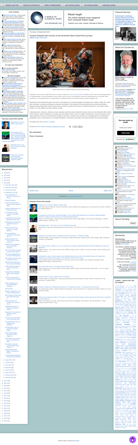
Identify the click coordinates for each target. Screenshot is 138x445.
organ (132, 379)
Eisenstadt (118, 334)
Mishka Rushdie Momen (128, 199)
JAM (116, 354)
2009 (5, 411)
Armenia (123, 290)
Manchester (122, 361)
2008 (5, 413)
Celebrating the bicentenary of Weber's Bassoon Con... (13, 223)
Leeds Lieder (132, 355)
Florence (126, 341)
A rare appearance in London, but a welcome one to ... (12, 302)
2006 (5, 418)
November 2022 (10, 187)
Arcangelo (117, 290)
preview (118, 388)
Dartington (122, 329)
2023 (5, 180)
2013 (5, 401)
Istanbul (128, 352)
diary (134, 329)
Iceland (130, 350)
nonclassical (129, 370)
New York (123, 368)
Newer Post (34, 191)
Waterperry (123, 419)
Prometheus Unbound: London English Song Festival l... (12, 345)
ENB (125, 334)
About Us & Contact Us (31, 5)
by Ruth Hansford (124, 310)
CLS (120, 320)
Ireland (124, 352)
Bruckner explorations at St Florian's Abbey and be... (13, 291)
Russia (131, 393)
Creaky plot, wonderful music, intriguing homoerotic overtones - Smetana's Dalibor (63, 235)
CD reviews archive (91, 5)
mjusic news (129, 361)
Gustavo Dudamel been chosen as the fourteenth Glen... (13, 204)
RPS (128, 393)
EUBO (134, 335)
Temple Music (129, 408)
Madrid (116, 361)
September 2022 (10, 192)
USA (131, 416)
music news (43, 38)
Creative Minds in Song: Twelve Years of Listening (53, 276)
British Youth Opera (120, 303)
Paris (125, 383)
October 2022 (9, 190)
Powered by (125, 139)
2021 (5, 381)
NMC (124, 370)
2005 (5, 421)
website (134, 419)
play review (133, 384)
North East (118, 371)
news (134, 368)
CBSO (132, 313)
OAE (119, 374)
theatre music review (121, 413)
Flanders (121, 341)
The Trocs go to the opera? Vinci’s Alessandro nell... (12, 318)
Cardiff (128, 313)
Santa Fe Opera (129, 396)
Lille (121, 358)
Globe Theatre (120, 344)
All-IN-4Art (124, 289)
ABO (116, 287)
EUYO (116, 337)
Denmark (128, 329)
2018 (5, 388)
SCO (135, 396)
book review (132, 300)
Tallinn (123, 408)
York (120, 427)
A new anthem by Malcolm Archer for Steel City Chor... (12, 268)
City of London (128, 319)
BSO (130, 304)
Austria (130, 290)
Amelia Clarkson (127, 185)
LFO (135, 357)
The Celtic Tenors (122, 151)
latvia (135, 354)
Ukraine (127, 416)
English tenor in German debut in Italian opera (52, 205)
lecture (121, 355)
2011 (5, 405)
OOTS (131, 374)
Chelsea (117, 317)
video (129, 418)
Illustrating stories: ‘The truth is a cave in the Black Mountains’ (57, 225)
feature (129, 337)
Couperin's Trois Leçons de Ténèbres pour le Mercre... (13, 313)
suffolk (128, 407)
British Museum (132, 301)
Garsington (123, 342)
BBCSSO (133, 296)
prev (135, 386)
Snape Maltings (119, 400)
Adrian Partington (128, 154)
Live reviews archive (72, 5)
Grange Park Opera (122, 347)
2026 (5, 173)
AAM (134, 286)
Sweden (134, 407)
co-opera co (129, 320)
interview (118, 352)
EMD (122, 334)
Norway (128, 373)
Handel (124, 350)
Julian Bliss (127, 211)
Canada (36, 38)
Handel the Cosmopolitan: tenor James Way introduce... (12, 246)
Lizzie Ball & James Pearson (125, 182)
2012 (5, 403)
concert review (122, 324)
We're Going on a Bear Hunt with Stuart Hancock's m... (13, 297)
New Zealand (129, 368)
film (127, 339)
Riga (128, 391)
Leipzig (117, 357)
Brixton (122, 304)
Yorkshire (124, 427)
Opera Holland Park (121, 376)
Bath (116, 295)
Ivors (135, 352)
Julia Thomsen (127, 164)
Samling (122, 396)
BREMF (117, 301)
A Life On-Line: (129, 286)
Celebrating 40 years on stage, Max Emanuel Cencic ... (12, 308)
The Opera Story (123, 411)
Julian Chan (124, 179)
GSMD (117, 348)
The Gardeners (124, 410)
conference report (119, 326)
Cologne (117, 322)
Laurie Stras (120, 203)
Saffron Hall (123, 394)
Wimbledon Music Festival (122, 426)
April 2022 (8, 370)
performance (132, 383)
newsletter (117, 370)
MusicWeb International (129, 266)
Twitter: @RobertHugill (52, 5)
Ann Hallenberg (130, 194)
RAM (131, 388)
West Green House (130, 421)
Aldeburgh (118, 289)
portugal (122, 386)
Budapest (134, 304)
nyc (132, 373)
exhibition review (122, 337)
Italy (132, 352)
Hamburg (117, 350)
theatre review (132, 413)
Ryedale (117, 394)
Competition (125, 322)
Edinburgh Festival (131, 332)
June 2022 (8, 365)
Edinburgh (122, 332)
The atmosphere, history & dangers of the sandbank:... (12, 323)
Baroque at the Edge (131, 293)
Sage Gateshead (131, 394)
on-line (123, 374)
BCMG (117, 298)
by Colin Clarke (129, 307)
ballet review (125, 292)
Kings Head (121, 354)
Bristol (126, 301)
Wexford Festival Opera (128, 422)
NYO (135, 373)
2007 (5, 416)
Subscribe (126, 133)
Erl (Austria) (122, 335)
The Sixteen (132, 411)
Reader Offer (118, 390)
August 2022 (9, 360)
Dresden (117, 331)
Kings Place (129, 354)
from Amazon (125, 244)
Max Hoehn (125, 161)
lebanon (117, 355)
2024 (5, 178)
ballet (119, 292)
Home (71, 191)
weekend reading (119, 421)
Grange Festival (131, 345)
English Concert (131, 334)
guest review (132, 348)
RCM (135, 388)
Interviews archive (109, 5)
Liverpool (125, 358)
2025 (5, 175)
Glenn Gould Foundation (76, 94)
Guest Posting (124, 348)
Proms (125, 388)
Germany (133, 342)
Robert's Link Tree (12, 5)
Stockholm (118, 405)
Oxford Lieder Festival (125, 381)
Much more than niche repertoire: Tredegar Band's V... (11, 229)
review (117, 391)
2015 (5, 396)
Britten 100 (129, 303)
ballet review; (133, 292)
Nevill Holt (133, 366)
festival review (123, 339)
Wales (117, 419)
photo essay (126, 384)
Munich (134, 361)
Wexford (117, 422)
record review (127, 390)
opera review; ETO (125, 379)
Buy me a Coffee (128, 109)
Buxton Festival (129, 306)
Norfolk (134, 370)
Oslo (135, 379)
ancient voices (132, 289)
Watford (129, 419)
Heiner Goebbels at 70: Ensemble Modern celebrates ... (11, 284)
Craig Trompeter (121, 176)
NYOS (116, 374)
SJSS (121, 399)
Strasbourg (124, 405)
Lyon (135, 360)
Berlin (134, 298)
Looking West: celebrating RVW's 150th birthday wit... (12, 273)
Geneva (129, 342)
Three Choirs (119, 414)
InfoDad (134, 271)
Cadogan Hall (132, 312)
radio (128, 388)
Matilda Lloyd (127, 212)
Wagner (134, 418)
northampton (133, 371)
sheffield (117, 399)
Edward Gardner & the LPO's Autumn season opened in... (12, 240)
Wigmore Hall (120, 424)
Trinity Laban (129, 414)
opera (134, 374)
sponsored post (126, 404)
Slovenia (126, 399)
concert (134, 322)
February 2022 (9, 375)
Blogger (77, 440)
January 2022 (9, 377)
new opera (117, 368)
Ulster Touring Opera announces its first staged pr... (11, 334)
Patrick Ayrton (127, 197)
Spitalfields (118, 404)
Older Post (108, 191)
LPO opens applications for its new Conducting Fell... (13, 254)
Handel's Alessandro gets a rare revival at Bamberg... (13, 262)
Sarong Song (9, 288)
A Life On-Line (119, 286)
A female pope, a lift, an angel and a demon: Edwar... (11, 329)
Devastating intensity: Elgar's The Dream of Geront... (12, 351)
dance (116, 329)
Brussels (126, 304)
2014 (5, 398)
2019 (5, 385)
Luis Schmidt (127, 148)
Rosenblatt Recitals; (121, 393)
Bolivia (125, 300)
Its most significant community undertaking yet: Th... (12, 235)
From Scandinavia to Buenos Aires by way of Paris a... (12, 196)
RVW (135, 393)
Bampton (117, 293)
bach (116, 292)
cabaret (125, 312)
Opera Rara (127, 378)
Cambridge (118, 313)
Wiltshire (134, 424)
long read (124, 360)
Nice (122, 370)
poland (116, 386)
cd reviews (133, 316)
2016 (5, 393)
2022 (5, 183)
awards (134, 290)
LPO (128, 360)
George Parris (127, 181)
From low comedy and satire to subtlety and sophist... (13, 250)
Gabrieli (117, 342)
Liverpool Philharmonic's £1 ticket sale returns (13, 209)
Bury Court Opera (119, 306)
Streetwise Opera (132, 405)
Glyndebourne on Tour (121, 345)
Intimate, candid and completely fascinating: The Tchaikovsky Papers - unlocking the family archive (68, 287)
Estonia (127, 335)
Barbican (122, 293)
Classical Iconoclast (133, 262)
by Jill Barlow (127, 309)
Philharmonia (118, 384)
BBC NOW (127, 296)
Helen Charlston (131, 158)
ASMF (126, 290)
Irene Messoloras (128, 157)
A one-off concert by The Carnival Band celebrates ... (13, 279)
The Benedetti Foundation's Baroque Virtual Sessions (13, 356)
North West (126, 371)
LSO (132, 360)
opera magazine (131, 376)
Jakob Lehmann (128, 208)
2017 (5, 390)
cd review (124, 316)
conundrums (128, 326)
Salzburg (117, 396)
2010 (5, 408)
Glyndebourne (132, 344)
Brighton (122, 301)
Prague (127, 386)
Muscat (127, 363)
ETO (131, 336)
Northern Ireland (120, 373)
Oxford (117, 381)
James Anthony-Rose (123, 190)
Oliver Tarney (127, 166)
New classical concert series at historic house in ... (13, 259)
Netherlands (127, 366)
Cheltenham (124, 317)
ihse (135, 350)
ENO (116, 336)
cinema (122, 319)
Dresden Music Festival (127, 331)
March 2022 (9, 372)
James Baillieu (125, 152)
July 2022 (8, 362)
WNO (130, 426)
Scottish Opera (125, 397)
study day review (120, 407)
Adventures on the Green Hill (127, 287)
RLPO (130, 391)
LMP (130, 358)
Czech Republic (132, 327)
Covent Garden (123, 328)
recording (133, 390)
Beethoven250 (125, 298)
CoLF (134, 320)
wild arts (129, 424)
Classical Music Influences (122, 95)
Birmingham (118, 300)
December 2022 (10, 185)
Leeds (126, 355)
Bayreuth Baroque (124, 295)
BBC (122, 297)
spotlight (133, 404)
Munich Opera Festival (120, 363)
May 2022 (8, 367)
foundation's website (48, 122)
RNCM (134, 391)
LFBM (132, 357)
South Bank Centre (129, 402)
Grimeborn (133, 347)
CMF (123, 320)
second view (133, 397)
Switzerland (118, 408)
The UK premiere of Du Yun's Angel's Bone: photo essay (55, 266)
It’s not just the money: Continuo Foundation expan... (12, 214)
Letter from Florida (125, 357)
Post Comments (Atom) (75, 196)
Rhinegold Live (122, 391)
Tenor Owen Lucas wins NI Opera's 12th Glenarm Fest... (12, 340)
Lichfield (117, 358)
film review (131, 339)
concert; (134, 324)
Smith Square (133, 399)
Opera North (119, 378)
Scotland (117, 397)
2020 (5, 383)
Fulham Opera (132, 341)
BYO (121, 312)
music (131, 363)
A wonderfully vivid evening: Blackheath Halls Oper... (13, 218)
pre (131, 386)
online (127, 374)
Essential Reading (10, 200)
